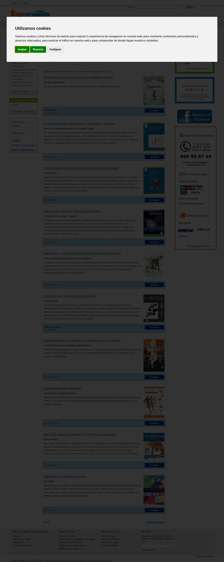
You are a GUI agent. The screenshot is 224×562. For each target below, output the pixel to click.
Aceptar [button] (22, 49)
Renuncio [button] (38, 49)
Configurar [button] (55, 49)
